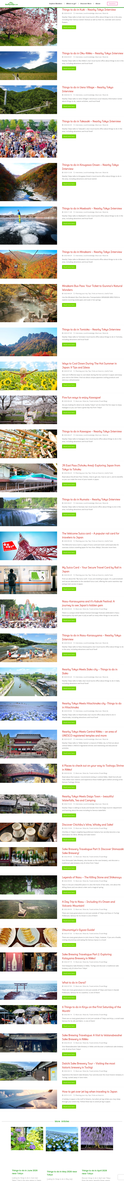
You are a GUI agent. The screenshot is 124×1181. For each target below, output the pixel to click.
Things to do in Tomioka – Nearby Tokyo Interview (91, 329)
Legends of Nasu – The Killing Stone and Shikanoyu (92, 877)
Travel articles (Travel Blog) (98, 401)
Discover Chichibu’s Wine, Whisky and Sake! (87, 824)
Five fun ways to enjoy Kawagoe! (81, 397)
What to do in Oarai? (74, 982)
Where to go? (71, 4)
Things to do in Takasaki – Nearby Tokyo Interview (91, 121)
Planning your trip (82, 293)
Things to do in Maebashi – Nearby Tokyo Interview (92, 208)
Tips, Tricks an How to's (96, 293)
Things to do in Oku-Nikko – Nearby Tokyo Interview (92, 53)
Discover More (85, 4)
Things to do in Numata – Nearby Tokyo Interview (91, 499)
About (98, 4)
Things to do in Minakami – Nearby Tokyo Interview (92, 252)
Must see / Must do (101, 13)
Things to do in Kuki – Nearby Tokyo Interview (89, 9)
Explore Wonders (55, 4)
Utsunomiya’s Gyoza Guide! (78, 930)
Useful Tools (109, 293)
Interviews (79, 13)
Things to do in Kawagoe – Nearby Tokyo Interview (92, 431)
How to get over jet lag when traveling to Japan (89, 1091)
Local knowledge (89, 13)
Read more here (69, 27)
